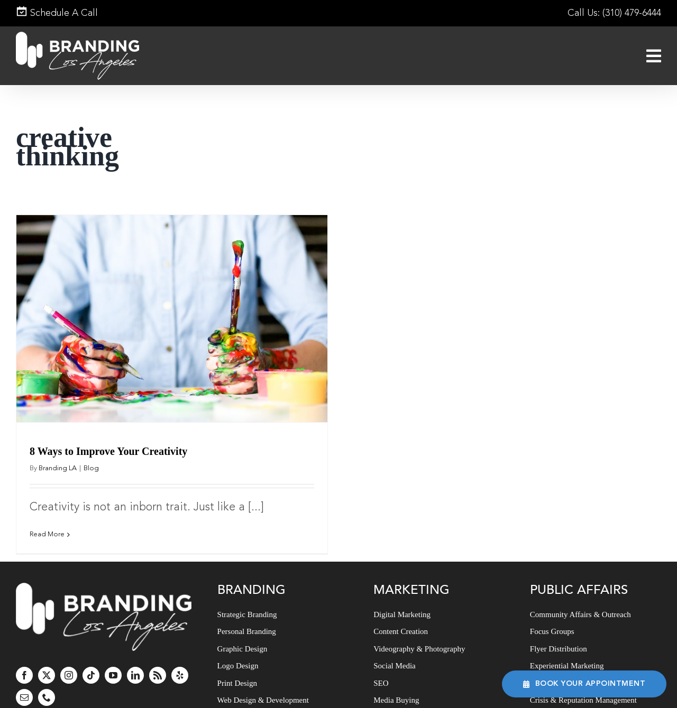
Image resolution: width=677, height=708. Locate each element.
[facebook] (24, 656)
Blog (91, 468)
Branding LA (58, 468)
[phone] (46, 678)
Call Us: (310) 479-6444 (614, 13)
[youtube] (113, 656)
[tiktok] (91, 656)
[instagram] (68, 656)
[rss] (157, 656)
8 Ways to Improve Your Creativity (108, 451)
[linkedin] (135, 656)
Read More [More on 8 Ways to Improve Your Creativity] (47, 534)
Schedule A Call (57, 13)
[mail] (24, 678)
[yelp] (179, 656)
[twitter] (46, 656)
